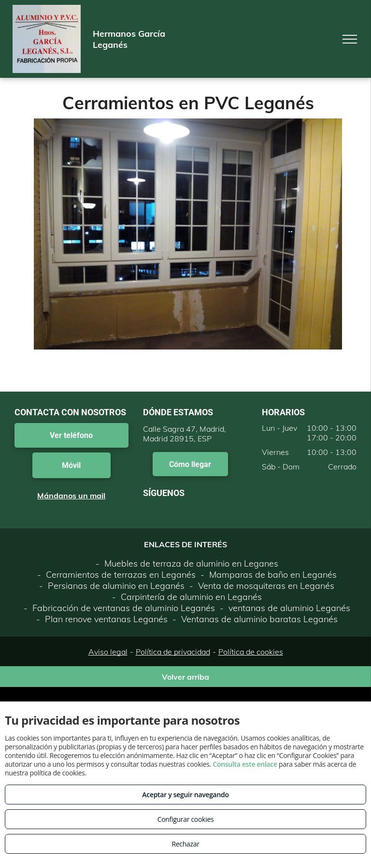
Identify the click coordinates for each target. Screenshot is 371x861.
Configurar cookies (185, 819)
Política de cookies (250, 652)
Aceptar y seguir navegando (185, 794)
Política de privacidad (173, 652)
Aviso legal (108, 652)
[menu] (349, 39)
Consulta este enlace (245, 764)
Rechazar (185, 843)
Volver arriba (185, 677)
